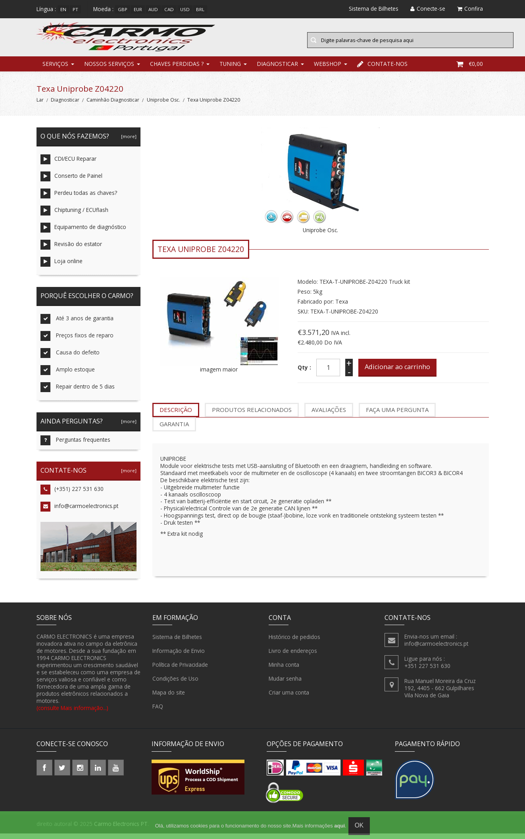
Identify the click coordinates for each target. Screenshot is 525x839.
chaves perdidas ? (177, 69)
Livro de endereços (293, 657)
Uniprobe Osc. (163, 105)
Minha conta (284, 671)
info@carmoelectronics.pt (79, 512)
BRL (200, 9)
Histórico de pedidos (294, 643)
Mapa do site (168, 698)
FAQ (157, 712)
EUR (138, 9)
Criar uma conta (289, 698)
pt (75, 9)
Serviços (55, 69)
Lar (40, 105)
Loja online (61, 268)
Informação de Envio (178, 657)
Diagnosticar (277, 69)
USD (185, 9)
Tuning (230, 69)
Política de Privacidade (180, 671)
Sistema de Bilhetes (177, 643)
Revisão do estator (71, 251)
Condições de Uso (175, 685)
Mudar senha (285, 685)
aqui (339, 826)
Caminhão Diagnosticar (113, 105)
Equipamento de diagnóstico (83, 234)
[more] (128, 142)
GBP (122, 9)
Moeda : (103, 9)
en (63, 9)
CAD (169, 9)
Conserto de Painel (71, 182)
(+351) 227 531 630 (72, 495)
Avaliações (329, 416)
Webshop (327, 69)
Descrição (176, 416)
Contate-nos (382, 69)
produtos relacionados (252, 416)
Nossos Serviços (109, 69)
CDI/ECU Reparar (68, 165)
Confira (470, 8)
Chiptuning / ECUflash (74, 216)
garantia (174, 429)
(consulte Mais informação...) (72, 713)
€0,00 (469, 69)
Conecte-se (427, 8)
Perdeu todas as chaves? (78, 199)
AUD (153, 9)
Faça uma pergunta (397, 416)
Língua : (46, 9)
